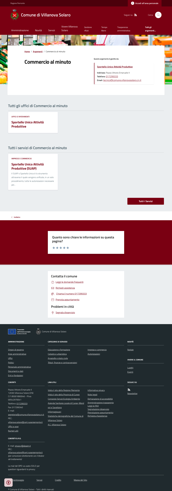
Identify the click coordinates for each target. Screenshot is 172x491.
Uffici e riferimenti (20, 116)
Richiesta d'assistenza (97, 415)
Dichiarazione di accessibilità (100, 398)
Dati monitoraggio (16, 480)
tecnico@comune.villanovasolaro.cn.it (122, 80)
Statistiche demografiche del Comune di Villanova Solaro (65, 418)
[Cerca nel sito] (157, 15)
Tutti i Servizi (146, 201)
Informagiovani (54, 411)
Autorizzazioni (94, 354)
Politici (11, 362)
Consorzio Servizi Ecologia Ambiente (64, 398)
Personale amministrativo (19, 366)
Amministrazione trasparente (101, 402)
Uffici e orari (13, 426)
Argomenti (38, 51)
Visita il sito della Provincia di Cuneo (64, 394)
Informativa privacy (96, 390)
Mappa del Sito (80, 480)
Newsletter (132, 393)
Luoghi (130, 367)
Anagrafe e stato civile (58, 358)
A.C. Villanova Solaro (57, 424)
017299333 (112, 76)
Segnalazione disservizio (98, 409)
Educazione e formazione (59, 349)
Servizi (51, 30)
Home (27, 51)
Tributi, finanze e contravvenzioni (62, 362)
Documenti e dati (15, 371)
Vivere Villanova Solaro (69, 28)
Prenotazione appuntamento (100, 412)
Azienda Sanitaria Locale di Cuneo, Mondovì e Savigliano (66, 405)
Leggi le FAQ (93, 405)
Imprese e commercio (21, 158)
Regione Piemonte (17, 3)
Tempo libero (104, 29)
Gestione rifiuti (88, 29)
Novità (38, 30)
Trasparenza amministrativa (123, 29)
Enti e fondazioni (15, 375)
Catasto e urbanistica (57, 354)
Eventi (130, 372)
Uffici (10, 358)
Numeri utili (13, 430)
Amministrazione (20, 30)
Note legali (92, 394)
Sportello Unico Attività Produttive (115, 67)
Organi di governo (16, 349)
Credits (58, 480)
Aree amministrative (17, 354)
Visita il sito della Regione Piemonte (64, 390)
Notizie (130, 349)
